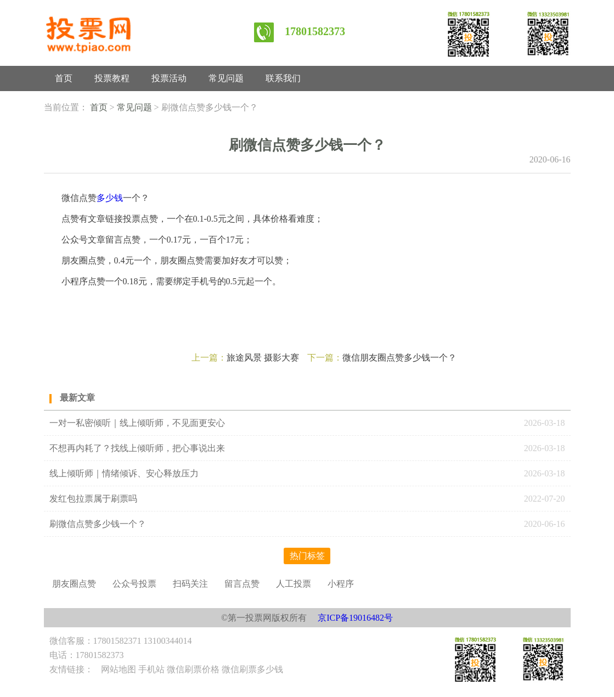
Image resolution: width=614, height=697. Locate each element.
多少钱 (110, 198)
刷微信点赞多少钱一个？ (97, 524)
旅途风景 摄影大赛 (263, 357)
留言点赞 (242, 583)
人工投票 (293, 583)
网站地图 (118, 669)
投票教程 (111, 78)
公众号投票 (134, 583)
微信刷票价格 (193, 669)
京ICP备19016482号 (355, 617)
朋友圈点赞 (74, 583)
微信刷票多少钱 (252, 669)
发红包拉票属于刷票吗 (93, 498)
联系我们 (283, 78)
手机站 (151, 669)
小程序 (341, 583)
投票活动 (169, 78)
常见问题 (226, 78)
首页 (63, 78)
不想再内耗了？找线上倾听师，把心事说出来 (137, 448)
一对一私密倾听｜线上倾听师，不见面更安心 (137, 423)
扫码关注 (190, 583)
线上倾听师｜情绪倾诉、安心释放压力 (124, 473)
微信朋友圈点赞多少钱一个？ (399, 357)
